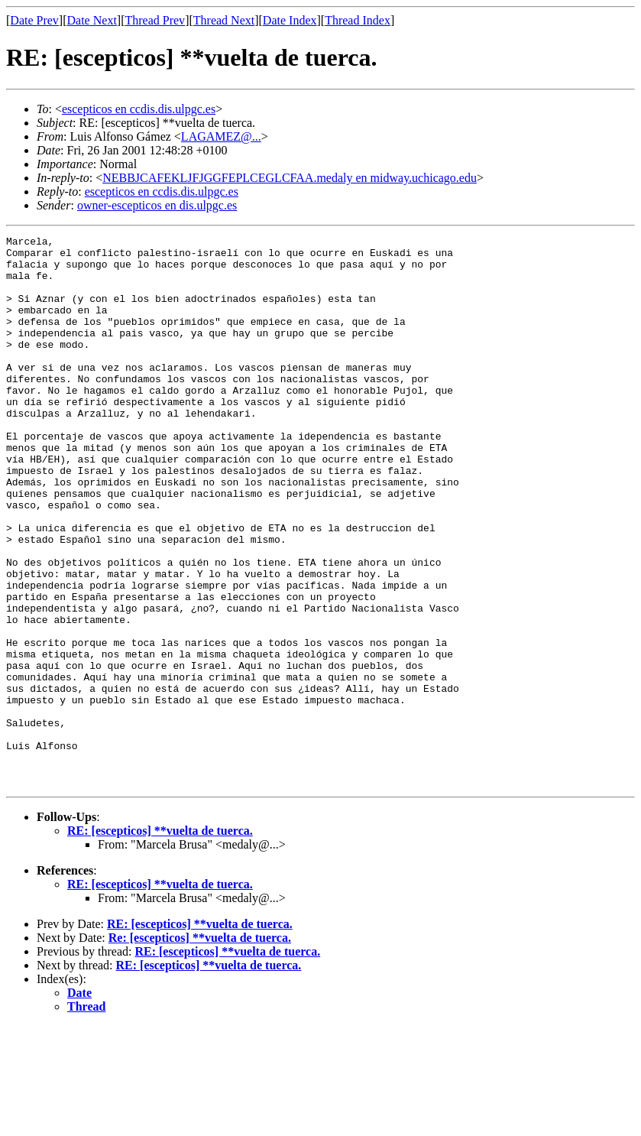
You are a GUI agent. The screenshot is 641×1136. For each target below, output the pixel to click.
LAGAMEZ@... (221, 136)
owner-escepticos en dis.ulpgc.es (157, 205)
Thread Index (357, 20)
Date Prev (34, 20)
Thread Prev (155, 20)
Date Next (92, 20)
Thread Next (223, 20)
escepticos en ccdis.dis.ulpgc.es (138, 108)
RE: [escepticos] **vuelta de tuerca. (160, 940)
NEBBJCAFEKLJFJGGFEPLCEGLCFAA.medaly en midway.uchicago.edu (289, 177)
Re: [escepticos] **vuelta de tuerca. (199, 1047)
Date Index (290, 20)
